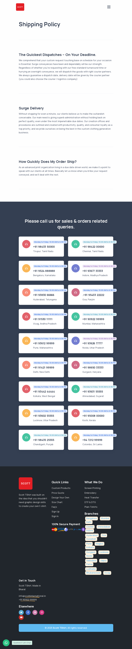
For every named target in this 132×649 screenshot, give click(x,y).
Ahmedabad (104, 526)
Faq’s (54, 506)
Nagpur (99, 543)
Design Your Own (60, 497)
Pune (89, 543)
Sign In (55, 516)
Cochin (90, 526)
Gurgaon (90, 552)
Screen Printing (92, 488)
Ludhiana (91, 568)
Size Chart (57, 502)
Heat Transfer (91, 497)
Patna (89, 564)
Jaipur (103, 560)
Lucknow (103, 552)
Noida (89, 555)
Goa (104, 535)
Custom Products (61, 488)
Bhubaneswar (93, 572)
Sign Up (55, 511)
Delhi (88, 522)
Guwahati (91, 538)
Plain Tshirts (90, 506)
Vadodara (91, 560)
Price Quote (58, 492)
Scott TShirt (59, 627)
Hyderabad (92, 535)
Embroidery (90, 492)
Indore (89, 530)
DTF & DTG (90, 502)
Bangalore (91, 518)
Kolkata (90, 547)
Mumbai (105, 518)
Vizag (107, 572)
